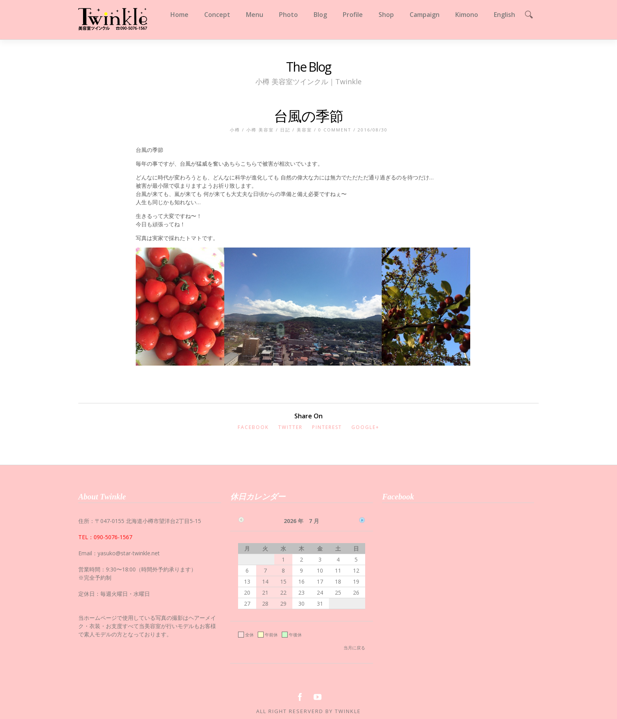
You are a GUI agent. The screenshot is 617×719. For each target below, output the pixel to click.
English (504, 14)
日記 (285, 130)
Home (179, 14)
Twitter (290, 427)
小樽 (235, 130)
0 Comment (334, 130)
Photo (288, 14)
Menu (254, 14)
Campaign (425, 14)
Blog (320, 14)
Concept (217, 14)
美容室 (304, 130)
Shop (386, 14)
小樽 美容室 (260, 130)
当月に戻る (354, 648)
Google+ (365, 427)
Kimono (466, 14)
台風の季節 (308, 116)
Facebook (253, 427)
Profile (353, 14)
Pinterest (327, 427)
